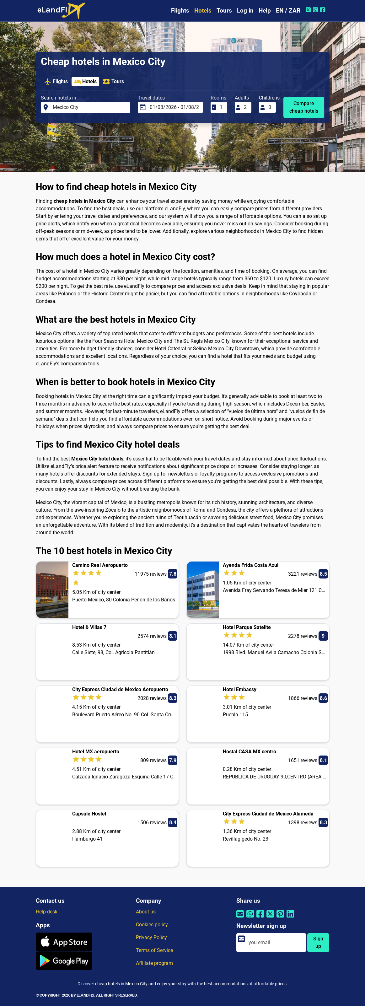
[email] (275, 942)
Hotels (203, 10)
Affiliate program (154, 963)
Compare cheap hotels (303, 107)
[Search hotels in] (89, 107)
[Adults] (245, 107)
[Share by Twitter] (270, 918)
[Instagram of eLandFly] (316, 10)
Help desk (46, 912)
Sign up (318, 942)
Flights (180, 10)
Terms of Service (154, 950)
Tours (224, 10)
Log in (245, 10)
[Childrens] (270, 107)
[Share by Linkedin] (290, 918)
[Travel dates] (174, 107)
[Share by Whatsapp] (250, 918)
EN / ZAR (288, 10)
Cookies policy (152, 925)
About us (146, 912)
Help (265, 10)
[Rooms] (221, 107)
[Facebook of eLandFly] (323, 10)
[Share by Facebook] (260, 918)
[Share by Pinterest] (280, 918)
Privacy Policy (151, 937)
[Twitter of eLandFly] (309, 10)
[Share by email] (240, 918)
